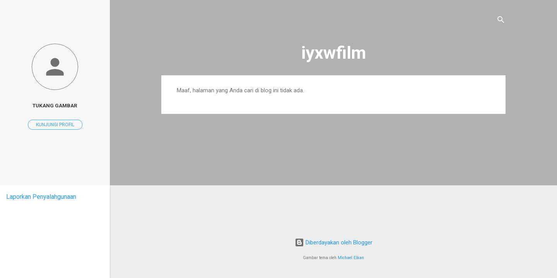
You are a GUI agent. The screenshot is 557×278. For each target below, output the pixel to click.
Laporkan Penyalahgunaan (41, 196)
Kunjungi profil (55, 124)
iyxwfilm (333, 52)
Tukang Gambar (54, 105)
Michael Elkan (351, 257)
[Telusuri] (501, 21)
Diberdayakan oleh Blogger (333, 242)
